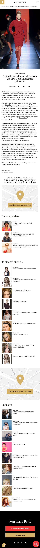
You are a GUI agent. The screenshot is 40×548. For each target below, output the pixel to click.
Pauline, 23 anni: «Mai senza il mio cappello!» (22, 224)
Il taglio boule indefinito (19, 301)
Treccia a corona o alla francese (22, 290)
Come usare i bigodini (19, 444)
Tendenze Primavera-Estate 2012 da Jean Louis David (24, 280)
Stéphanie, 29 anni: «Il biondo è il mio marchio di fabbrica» (23, 346)
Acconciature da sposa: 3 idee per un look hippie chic (25, 313)
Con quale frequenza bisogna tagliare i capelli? (24, 434)
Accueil (3, 6)
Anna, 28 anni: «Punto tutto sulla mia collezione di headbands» (23, 235)
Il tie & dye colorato (8, 103)
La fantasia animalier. (8, 144)
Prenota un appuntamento (20, 528)
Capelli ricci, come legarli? (20, 334)
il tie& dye (8, 105)
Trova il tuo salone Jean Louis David (20, 205)
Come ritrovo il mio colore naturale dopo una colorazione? (24, 467)
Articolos (7, 6)
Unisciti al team (20, 535)
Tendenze (11, 172)
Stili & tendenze (5, 172)
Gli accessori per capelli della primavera (24, 323)
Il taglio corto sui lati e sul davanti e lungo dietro (16, 123)
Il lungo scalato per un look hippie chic (24, 356)
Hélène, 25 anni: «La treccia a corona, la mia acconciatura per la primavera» (25, 246)
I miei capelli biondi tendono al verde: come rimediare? (25, 478)
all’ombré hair (23, 118)
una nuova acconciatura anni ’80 (11, 140)
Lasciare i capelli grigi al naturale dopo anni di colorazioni (25, 423)
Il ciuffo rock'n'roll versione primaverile (24, 268)
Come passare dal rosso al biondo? (23, 488)
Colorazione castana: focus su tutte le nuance (23, 412)
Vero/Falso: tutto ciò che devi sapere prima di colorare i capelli (25, 456)
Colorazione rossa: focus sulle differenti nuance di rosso (24, 500)
